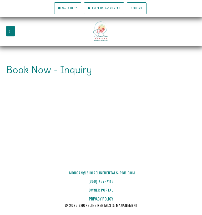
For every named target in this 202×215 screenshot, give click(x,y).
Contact (137, 8)
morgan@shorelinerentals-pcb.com (102, 172)
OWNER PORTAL (101, 190)
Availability (67, 8)
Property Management (104, 8)
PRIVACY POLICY (101, 199)
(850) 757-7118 (101, 181)
